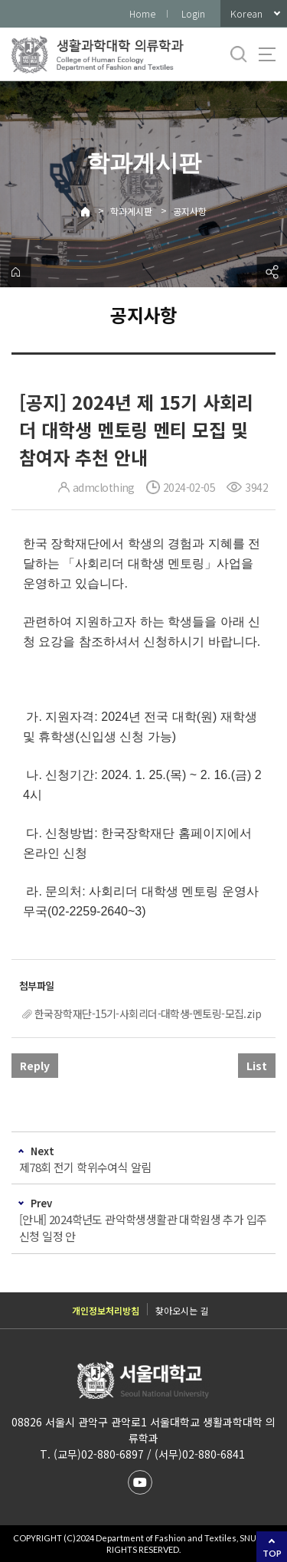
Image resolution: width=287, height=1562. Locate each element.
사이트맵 (267, 54)
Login (193, 13)
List (256, 1065)
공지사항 (190, 211)
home (15, 272)
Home (142, 13)
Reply (35, 1065)
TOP (272, 1553)
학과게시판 (131, 211)
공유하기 (271, 272)
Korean (246, 13)
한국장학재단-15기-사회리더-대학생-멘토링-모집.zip (147, 1013)
